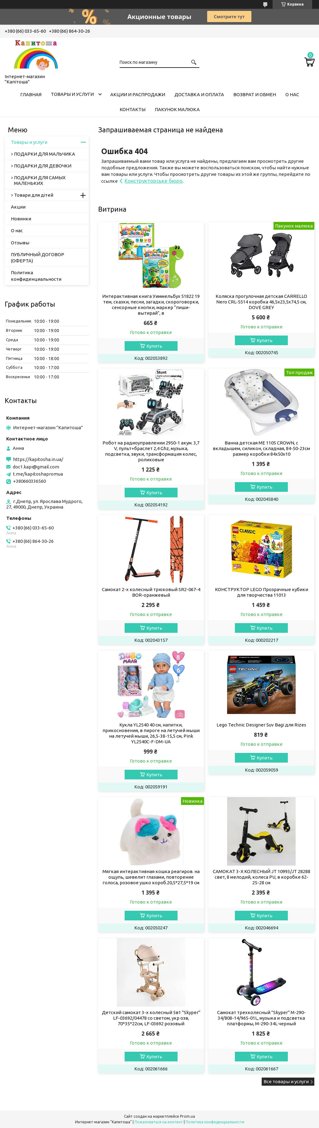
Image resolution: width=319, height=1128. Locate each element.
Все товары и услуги (286, 1081)
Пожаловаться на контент (159, 1122)
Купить (154, 346)
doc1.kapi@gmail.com (36, 466)
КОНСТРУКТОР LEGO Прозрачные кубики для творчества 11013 (261, 592)
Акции (18, 206)
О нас (292, 94)
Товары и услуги (72, 94)
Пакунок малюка (177, 109)
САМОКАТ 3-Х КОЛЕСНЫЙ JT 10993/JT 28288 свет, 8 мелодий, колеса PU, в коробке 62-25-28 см (261, 877)
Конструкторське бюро (154, 181)
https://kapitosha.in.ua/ (38, 459)
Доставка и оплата (199, 94)
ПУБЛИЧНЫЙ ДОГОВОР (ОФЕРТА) (37, 257)
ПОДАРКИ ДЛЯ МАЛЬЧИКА (44, 154)
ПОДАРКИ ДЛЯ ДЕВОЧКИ (42, 165)
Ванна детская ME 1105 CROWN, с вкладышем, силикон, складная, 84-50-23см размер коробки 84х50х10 (261, 448)
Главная (30, 94)
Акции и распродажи (137, 94)
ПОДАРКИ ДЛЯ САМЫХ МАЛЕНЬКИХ (39, 180)
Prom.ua (187, 1116)
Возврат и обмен (254, 94)
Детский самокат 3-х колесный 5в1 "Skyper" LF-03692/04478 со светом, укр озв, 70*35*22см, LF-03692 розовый (151, 1018)
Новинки (21, 218)
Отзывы (20, 242)
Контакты (132, 109)
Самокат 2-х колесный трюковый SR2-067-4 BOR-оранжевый (151, 592)
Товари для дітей (33, 195)
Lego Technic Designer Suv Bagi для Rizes (261, 724)
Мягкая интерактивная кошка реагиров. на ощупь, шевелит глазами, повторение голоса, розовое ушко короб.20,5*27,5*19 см (151, 877)
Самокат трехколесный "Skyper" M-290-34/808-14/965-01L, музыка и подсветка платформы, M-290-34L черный (261, 1018)
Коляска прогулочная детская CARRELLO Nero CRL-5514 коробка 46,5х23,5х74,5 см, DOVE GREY (261, 302)
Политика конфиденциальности (36, 275)
